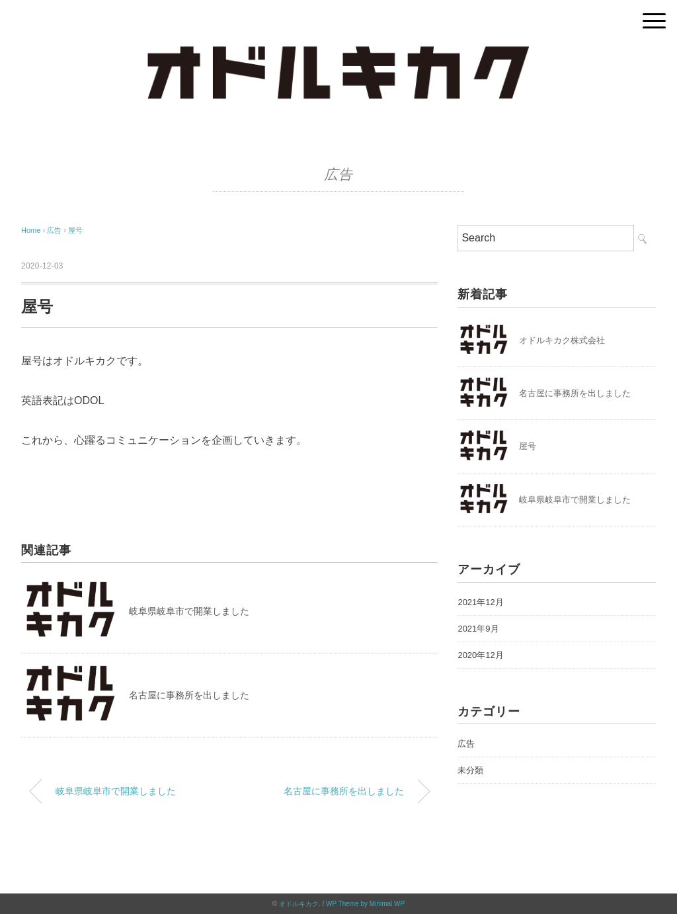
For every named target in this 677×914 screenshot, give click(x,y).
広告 (338, 175)
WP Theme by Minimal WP (365, 903)
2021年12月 (480, 602)
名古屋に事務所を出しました (189, 695)
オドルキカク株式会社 (562, 340)
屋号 (75, 230)
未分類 (470, 770)
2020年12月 (480, 655)
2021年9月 (478, 629)
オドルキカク (299, 903)
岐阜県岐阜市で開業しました (189, 611)
